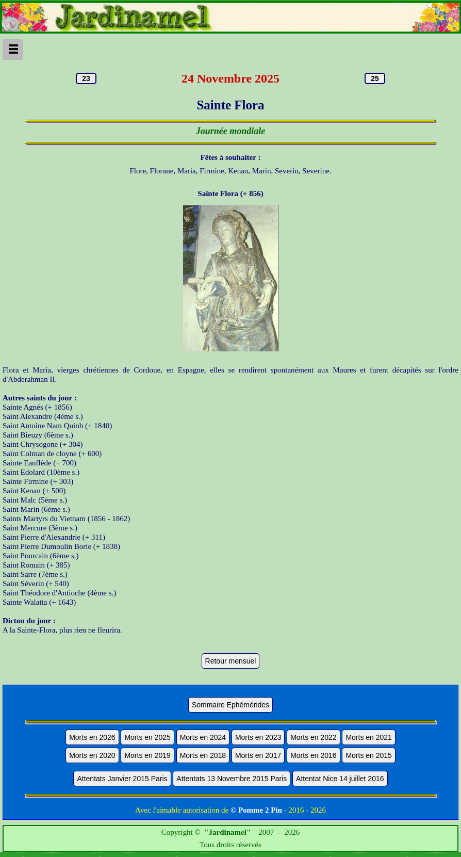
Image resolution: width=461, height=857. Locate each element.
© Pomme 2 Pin (256, 810)
